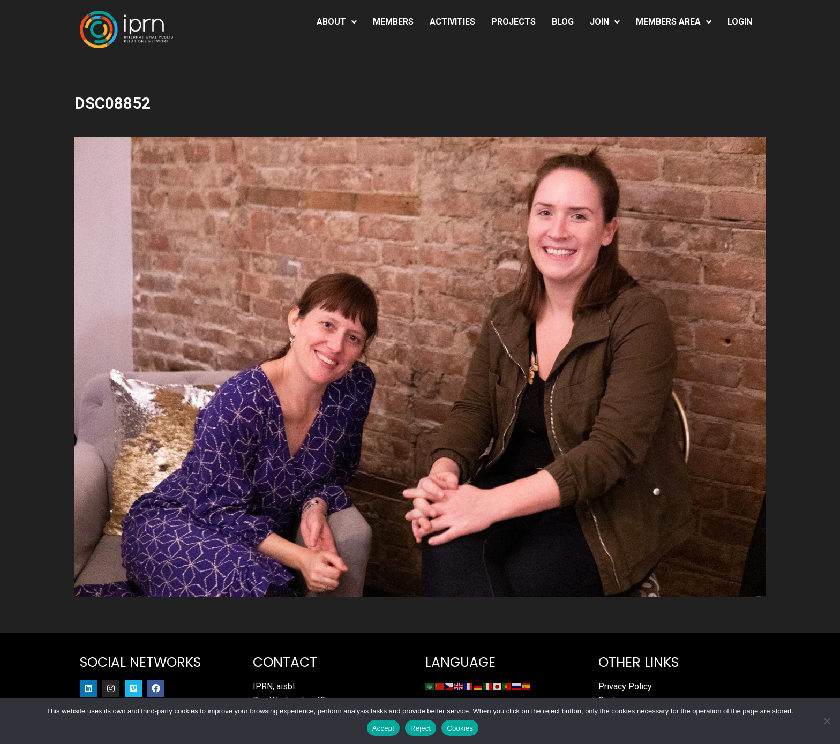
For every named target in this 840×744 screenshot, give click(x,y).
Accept (383, 728)
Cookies (460, 728)
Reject (420, 728)
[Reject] (826, 721)
